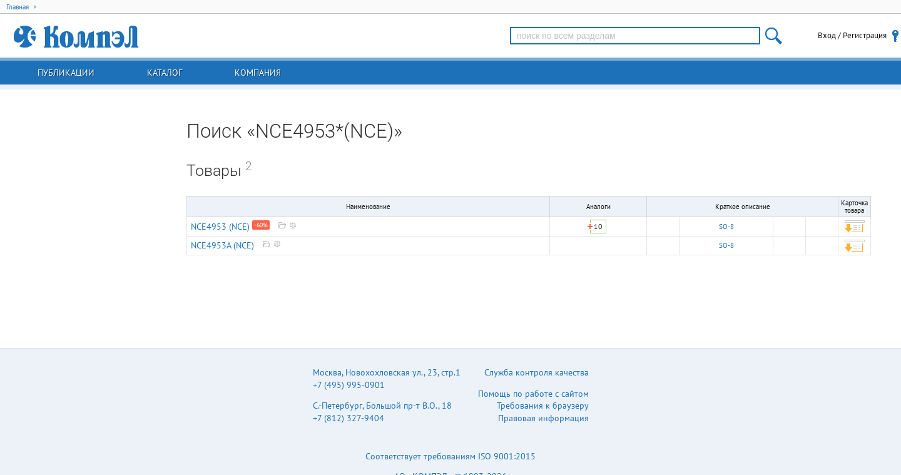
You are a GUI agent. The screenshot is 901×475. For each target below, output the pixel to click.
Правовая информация (543, 418)
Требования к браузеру (543, 405)
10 (598, 226)
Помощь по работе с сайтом (533, 393)
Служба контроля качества (536, 372)
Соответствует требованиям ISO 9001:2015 (450, 456)
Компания (258, 72)
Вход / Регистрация (852, 35)
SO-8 (726, 226)
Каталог (164, 72)
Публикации (66, 72)
